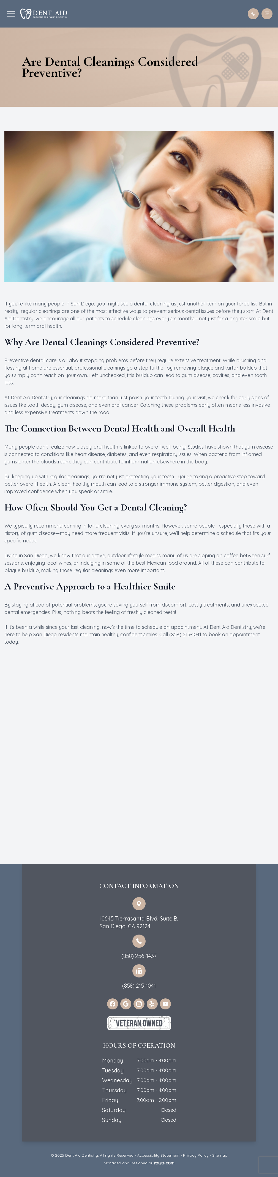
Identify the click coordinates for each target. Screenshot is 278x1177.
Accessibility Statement (158, 1155)
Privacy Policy (196, 1155)
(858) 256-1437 (139, 955)
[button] (11, 14)
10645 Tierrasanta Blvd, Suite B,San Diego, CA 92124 (139, 922)
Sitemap (219, 1155)
